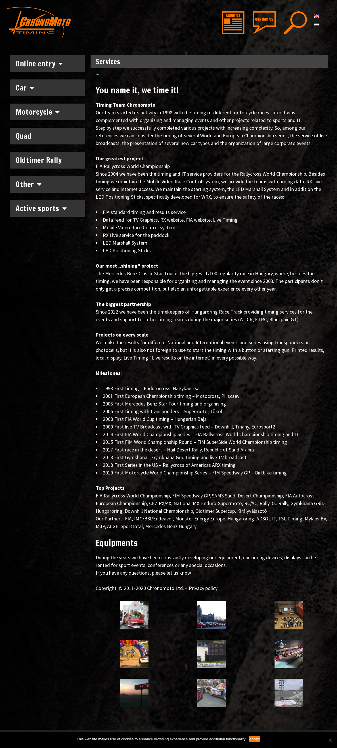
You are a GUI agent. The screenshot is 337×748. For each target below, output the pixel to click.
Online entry (39, 63)
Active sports (41, 208)
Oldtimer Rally (39, 160)
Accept (254, 739)
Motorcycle (38, 111)
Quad (24, 136)
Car (25, 87)
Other (28, 184)
